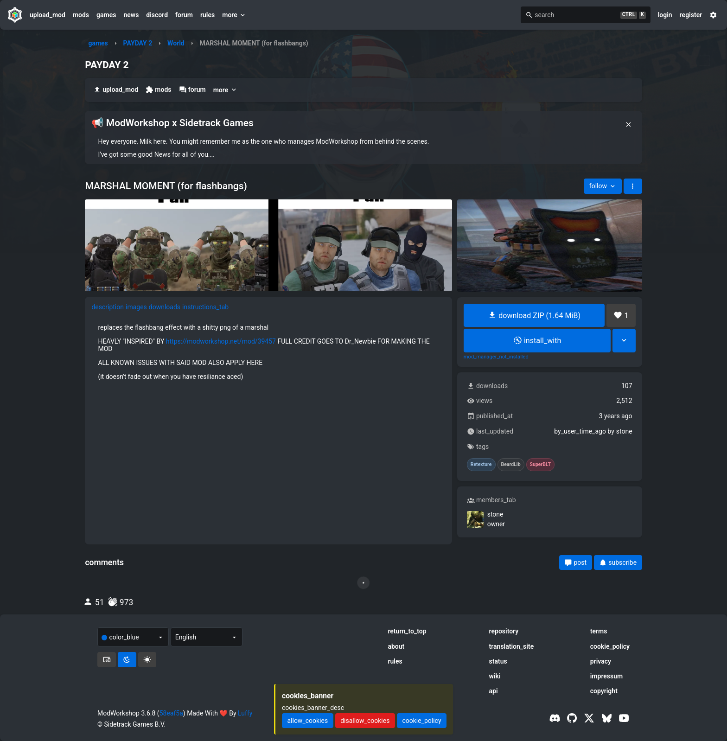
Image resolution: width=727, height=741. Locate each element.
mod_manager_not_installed (496, 357)
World (176, 43)
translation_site (511, 646)
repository (504, 631)
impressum (606, 676)
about (396, 646)
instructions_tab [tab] (205, 307)
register (691, 15)
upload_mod (47, 15)
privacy (600, 661)
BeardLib (511, 464)
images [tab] (136, 307)
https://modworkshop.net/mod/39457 (221, 341)
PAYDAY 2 (138, 43)
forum (184, 15)
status (498, 661)
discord (157, 15)
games (106, 15)
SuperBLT (540, 464)
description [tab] (107, 307)
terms (598, 631)
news (131, 15)
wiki (495, 676)
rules (207, 15)
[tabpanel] (268, 352)
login (665, 15)
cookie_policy (610, 646)
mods (81, 15)
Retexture (481, 464)
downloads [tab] (164, 307)
